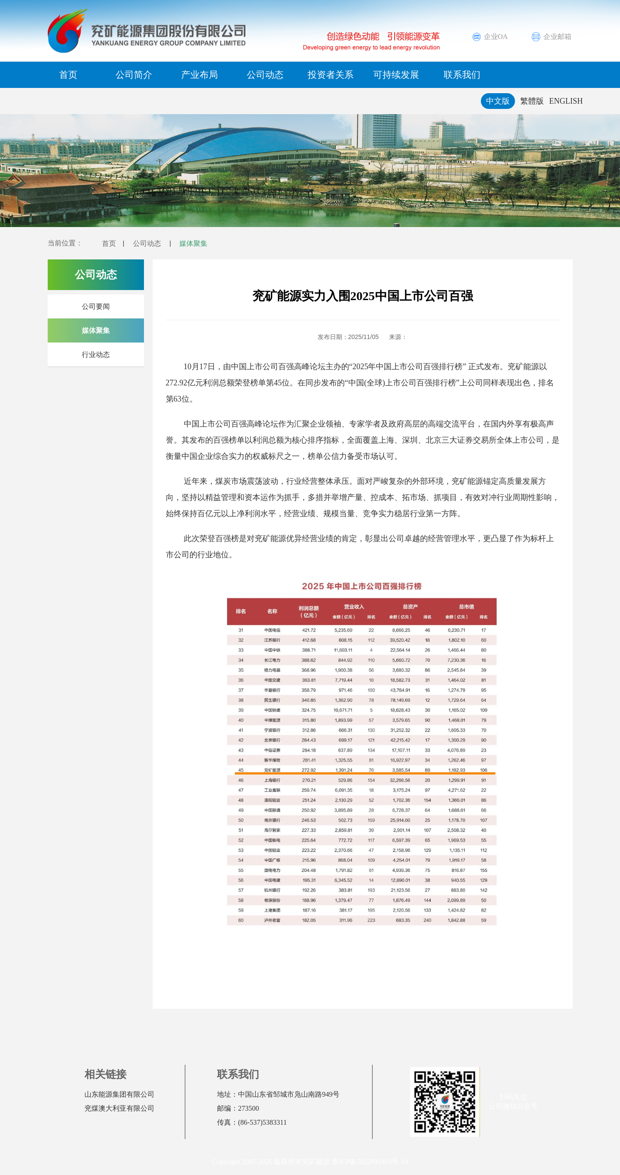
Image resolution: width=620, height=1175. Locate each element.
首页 (68, 75)
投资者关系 (331, 75)
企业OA (489, 36)
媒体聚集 (203, 243)
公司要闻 (96, 306)
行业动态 (96, 354)
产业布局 (199, 75)
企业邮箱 (551, 36)
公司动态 (265, 75)
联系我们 (462, 75)
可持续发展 (396, 75)
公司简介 (134, 75)
